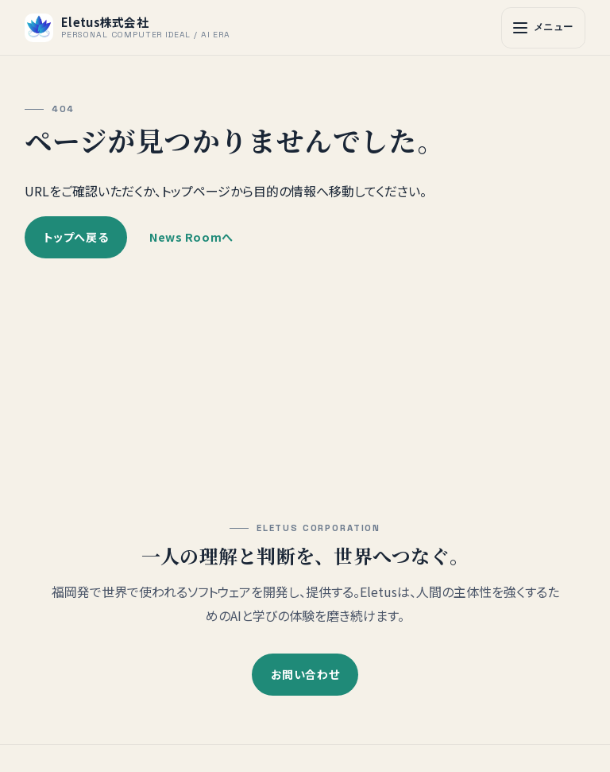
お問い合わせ (305, 674)
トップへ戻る (76, 235)
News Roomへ (191, 235)
